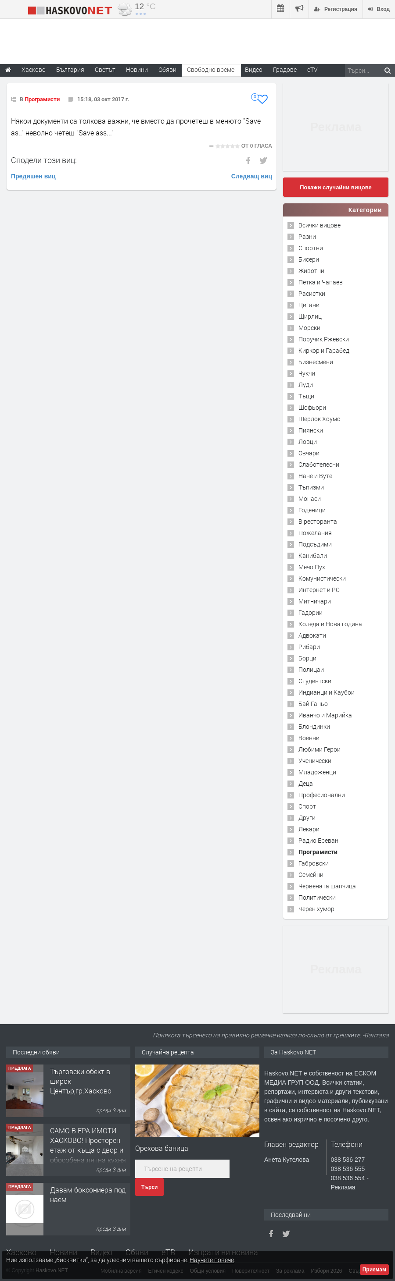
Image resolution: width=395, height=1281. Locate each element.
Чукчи (306, 373)
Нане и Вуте (315, 476)
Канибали (312, 555)
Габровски (313, 863)
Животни (311, 270)
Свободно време (210, 69)
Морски (309, 327)
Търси (149, 1187)
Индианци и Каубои (326, 692)
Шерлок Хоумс (319, 419)
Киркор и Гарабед (323, 350)
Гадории (310, 612)
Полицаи (311, 669)
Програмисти (42, 99)
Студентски (314, 681)
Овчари (309, 453)
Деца (305, 783)
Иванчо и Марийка (325, 715)
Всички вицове (319, 225)
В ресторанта (317, 521)
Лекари (309, 829)
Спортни (310, 248)
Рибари (309, 646)
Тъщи (306, 396)
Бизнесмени (315, 362)
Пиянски (310, 430)
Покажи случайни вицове (336, 187)
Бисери (308, 259)
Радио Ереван (318, 840)
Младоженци (317, 772)
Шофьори (312, 407)
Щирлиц (310, 316)
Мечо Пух (311, 567)
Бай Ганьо (313, 703)
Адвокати (312, 635)
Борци (307, 658)
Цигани (309, 305)
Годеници (312, 510)
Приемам (374, 1270)
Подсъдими (315, 544)
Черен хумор (316, 909)
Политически (317, 897)
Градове (285, 69)
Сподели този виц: (44, 160)
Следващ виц (251, 176)
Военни (309, 738)
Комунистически (322, 578)
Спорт (307, 806)
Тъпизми (311, 487)
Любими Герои (319, 749)
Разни (307, 236)
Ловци (307, 441)
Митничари (314, 601)
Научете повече (212, 1260)
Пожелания (315, 533)
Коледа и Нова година (330, 624)
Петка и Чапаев (320, 282)
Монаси (309, 498)
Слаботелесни (318, 464)
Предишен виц (33, 176)
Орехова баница (161, 1148)
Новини (137, 69)
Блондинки (314, 726)
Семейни (310, 874)
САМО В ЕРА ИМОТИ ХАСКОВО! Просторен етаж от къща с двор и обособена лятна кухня (88, 1145)
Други (307, 817)
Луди (305, 384)
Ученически (314, 760)
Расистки (311, 293)
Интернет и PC (319, 589)
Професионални (321, 795)
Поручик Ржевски (323, 339)
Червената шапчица (327, 886)
